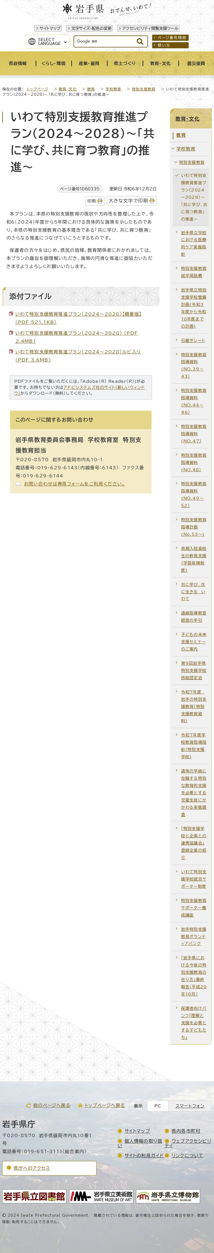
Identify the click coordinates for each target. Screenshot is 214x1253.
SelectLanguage (49, 42)
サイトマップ (50, 28)
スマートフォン (190, 1106)
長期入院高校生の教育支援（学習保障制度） (193, 559)
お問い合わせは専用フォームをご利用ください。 (74, 484)
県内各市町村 (186, 1131)
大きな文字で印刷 (129, 200)
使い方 (164, 45)
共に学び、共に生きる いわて (193, 591)
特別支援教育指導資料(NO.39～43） (193, 366)
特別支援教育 (143, 89)
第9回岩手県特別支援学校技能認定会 (193, 670)
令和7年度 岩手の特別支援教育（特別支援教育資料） (193, 706)
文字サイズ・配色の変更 (91, 28)
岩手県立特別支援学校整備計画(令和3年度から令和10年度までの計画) (193, 308)
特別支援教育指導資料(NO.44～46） (193, 401)
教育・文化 (68, 89)
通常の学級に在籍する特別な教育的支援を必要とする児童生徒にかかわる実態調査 (193, 793)
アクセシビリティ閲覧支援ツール (150, 28)
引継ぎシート (193, 340)
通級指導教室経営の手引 (193, 616)
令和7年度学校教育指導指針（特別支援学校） (193, 746)
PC (157, 1106)
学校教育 (113, 89)
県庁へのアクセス (32, 1168)
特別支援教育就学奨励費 (193, 272)
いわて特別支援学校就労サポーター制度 (193, 879)
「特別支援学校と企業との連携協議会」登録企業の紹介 (193, 843)
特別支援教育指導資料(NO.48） (193, 462)
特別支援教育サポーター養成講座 (193, 907)
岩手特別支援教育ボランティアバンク (193, 936)
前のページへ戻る (51, 1105)
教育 (91, 89)
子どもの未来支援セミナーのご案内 (193, 641)
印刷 (91, 201)
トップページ (37, 89)
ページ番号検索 (172, 38)
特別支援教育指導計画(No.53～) (193, 527)
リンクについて (187, 1155)
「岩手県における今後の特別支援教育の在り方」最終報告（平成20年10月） (194, 976)
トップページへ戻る (105, 1105)
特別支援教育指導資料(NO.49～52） (193, 495)
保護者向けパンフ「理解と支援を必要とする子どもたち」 (193, 1022)
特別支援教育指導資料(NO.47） (193, 433)
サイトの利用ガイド (144, 1155)
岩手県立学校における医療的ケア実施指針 (193, 244)
